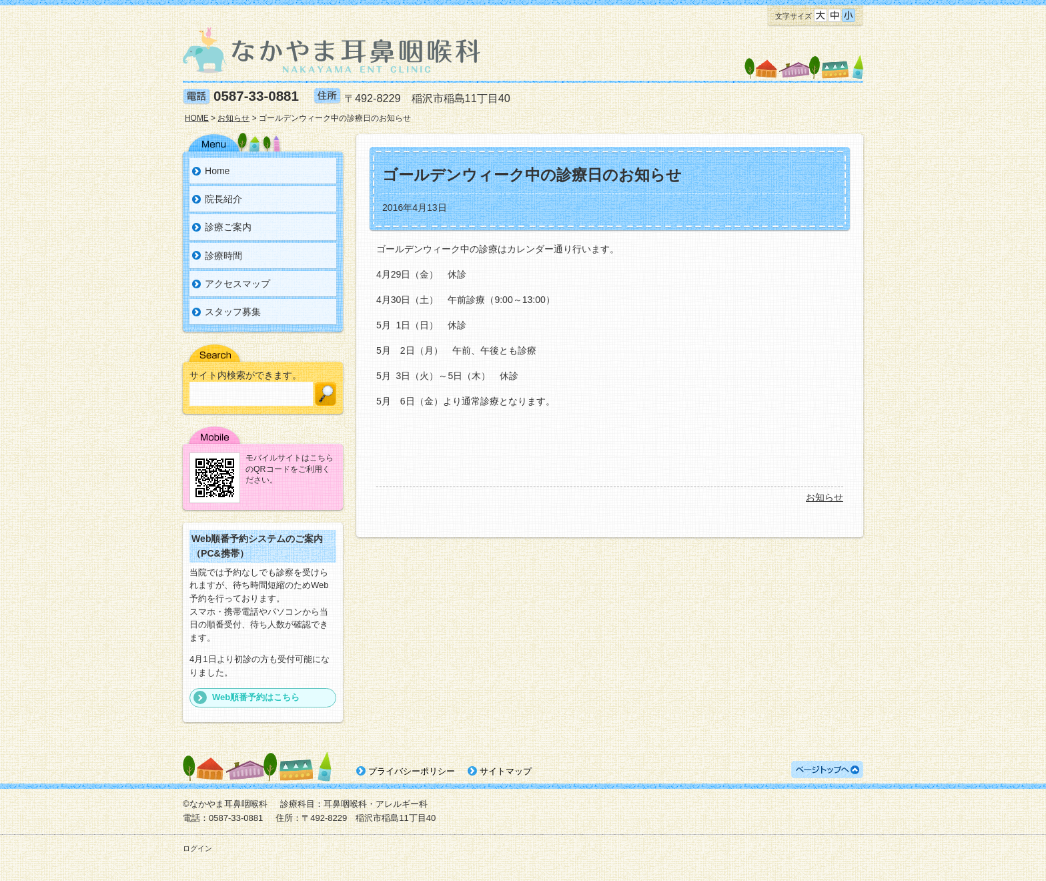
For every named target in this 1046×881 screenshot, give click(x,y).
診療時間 (223, 255)
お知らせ (824, 497)
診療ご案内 (228, 227)
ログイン (197, 848)
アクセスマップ (237, 283)
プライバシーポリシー (411, 771)
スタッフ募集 (233, 311)
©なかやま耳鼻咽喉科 (225, 804)
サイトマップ (506, 771)
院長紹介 (223, 199)
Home (217, 171)
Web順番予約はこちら (256, 697)
